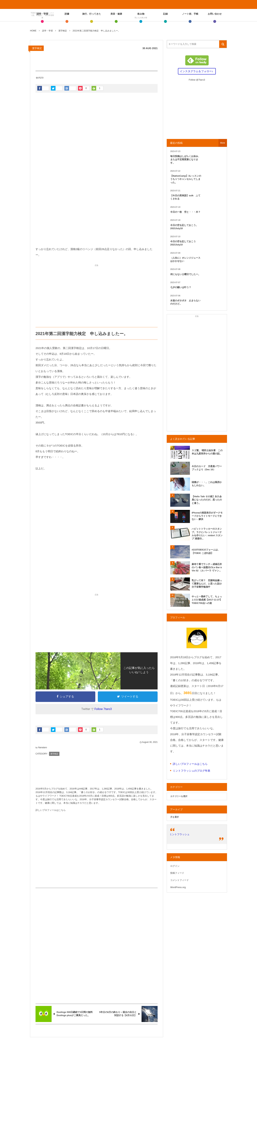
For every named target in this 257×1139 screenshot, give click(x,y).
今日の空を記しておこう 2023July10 (184, 243)
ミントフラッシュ (180, 834)
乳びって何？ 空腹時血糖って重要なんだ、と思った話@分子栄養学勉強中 (207, 583)
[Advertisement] (97, 216)
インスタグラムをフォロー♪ (196, 71)
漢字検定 (37, 48)
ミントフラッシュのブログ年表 (191, 770)
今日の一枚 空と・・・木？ (185, 212)
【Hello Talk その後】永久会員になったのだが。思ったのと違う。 (207, 499)
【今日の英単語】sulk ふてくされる (185, 197)
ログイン (175, 866)
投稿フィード (177, 873)
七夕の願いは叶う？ (180, 287)
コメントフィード (179, 880)
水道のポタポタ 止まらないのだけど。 (185, 302)
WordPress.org (178, 887)
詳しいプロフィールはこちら (51, 810)
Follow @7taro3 (197, 79)
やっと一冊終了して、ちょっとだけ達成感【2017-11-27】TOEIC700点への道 (207, 599)
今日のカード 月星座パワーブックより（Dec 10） (207, 468)
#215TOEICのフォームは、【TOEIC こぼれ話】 (206, 551)
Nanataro (42, 747)
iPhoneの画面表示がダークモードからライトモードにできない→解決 (207, 515)
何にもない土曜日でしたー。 (185, 274)
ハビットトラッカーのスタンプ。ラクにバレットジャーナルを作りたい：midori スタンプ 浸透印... (207, 533)
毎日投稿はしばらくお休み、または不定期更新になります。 (185, 159)
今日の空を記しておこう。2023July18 (184, 227)
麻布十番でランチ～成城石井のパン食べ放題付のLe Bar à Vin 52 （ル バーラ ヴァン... (207, 567)
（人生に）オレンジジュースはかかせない (185, 259)
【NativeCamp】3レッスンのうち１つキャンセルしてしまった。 (185, 179)
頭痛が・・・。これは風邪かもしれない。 (207, 484)
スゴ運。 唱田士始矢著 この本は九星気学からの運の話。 (207, 452)
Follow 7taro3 (103, 709)
